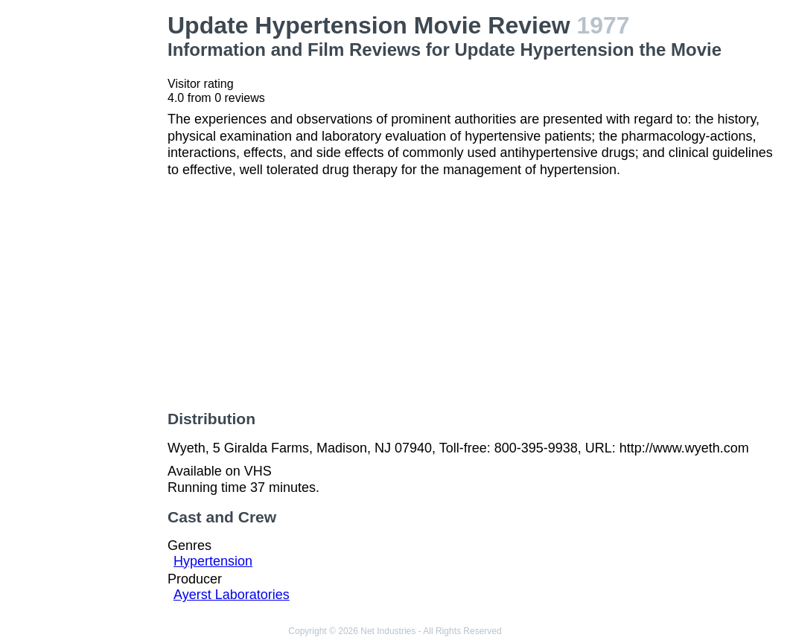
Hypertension (212, 561)
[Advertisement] (87, 235)
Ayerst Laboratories (231, 594)
